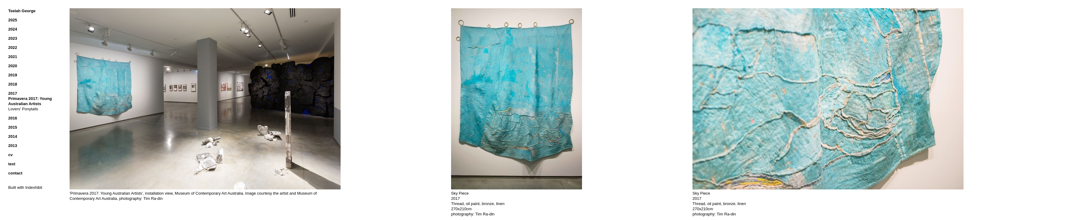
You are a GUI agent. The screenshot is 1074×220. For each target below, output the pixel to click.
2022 (12, 47)
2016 (12, 118)
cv (10, 154)
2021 (12, 56)
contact (15, 173)
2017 (12, 93)
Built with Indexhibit (25, 187)
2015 (12, 127)
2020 (12, 66)
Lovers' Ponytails (23, 109)
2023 (12, 38)
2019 (12, 75)
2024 (12, 29)
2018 (12, 84)
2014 (12, 136)
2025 (12, 20)
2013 (12, 145)
